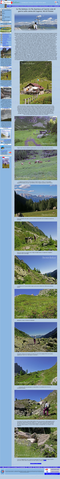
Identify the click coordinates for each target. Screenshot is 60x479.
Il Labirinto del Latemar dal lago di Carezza (7, 38)
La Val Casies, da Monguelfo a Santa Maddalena (5, 42)
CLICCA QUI (6, 86)
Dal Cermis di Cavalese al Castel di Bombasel (6, 34)
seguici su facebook (55, 471)
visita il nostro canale (55, 469)
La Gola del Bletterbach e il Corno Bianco (7, 40)
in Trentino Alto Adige (6, 45)
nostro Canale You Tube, (4, 151)
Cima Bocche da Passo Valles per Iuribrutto (6, 36)
